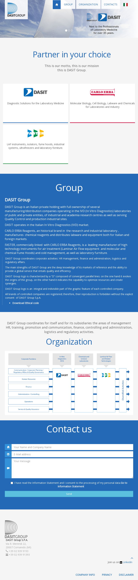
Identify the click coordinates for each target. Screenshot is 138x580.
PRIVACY (107, 574)
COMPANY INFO (85, 574)
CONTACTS (110, 4)
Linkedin (126, 562)
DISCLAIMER (126, 574)
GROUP (68, 4)
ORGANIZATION (88, 4)
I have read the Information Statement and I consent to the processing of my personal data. (69, 484)
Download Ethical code (25, 303)
